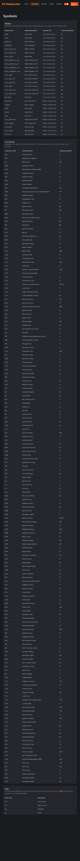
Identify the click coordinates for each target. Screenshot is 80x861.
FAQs (51, 4)
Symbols (35, 4)
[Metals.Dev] (11, 4)
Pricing (44, 4)
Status (59, 4)
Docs (27, 4)
